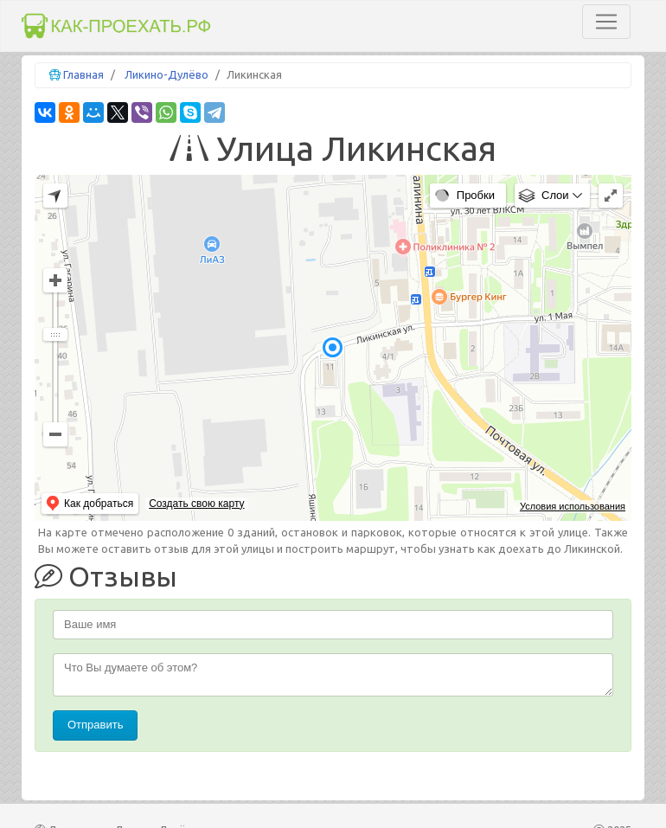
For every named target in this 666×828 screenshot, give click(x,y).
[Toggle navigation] (606, 21)
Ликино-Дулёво (166, 74)
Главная (83, 74)
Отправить (95, 724)
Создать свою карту (196, 503)
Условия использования (572, 506)
